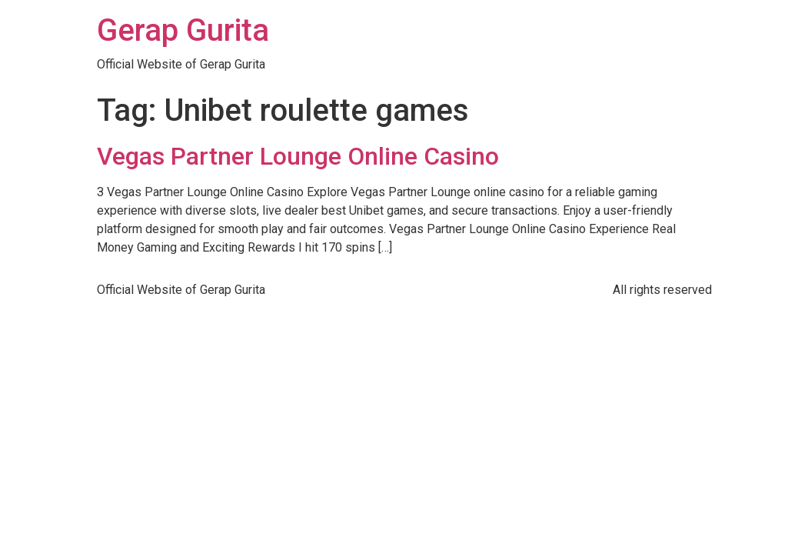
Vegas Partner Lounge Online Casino (298, 156)
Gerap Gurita (183, 30)
